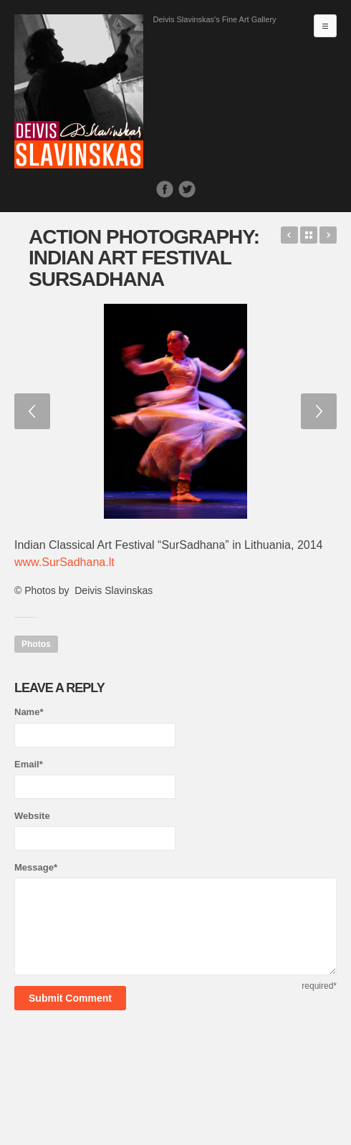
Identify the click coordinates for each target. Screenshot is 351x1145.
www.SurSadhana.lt (64, 562)
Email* (28, 764)
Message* (35, 867)
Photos (36, 644)
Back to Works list (308, 235)
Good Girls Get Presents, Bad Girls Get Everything (289, 235)
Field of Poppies (328, 235)
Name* (28, 711)
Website (32, 815)
